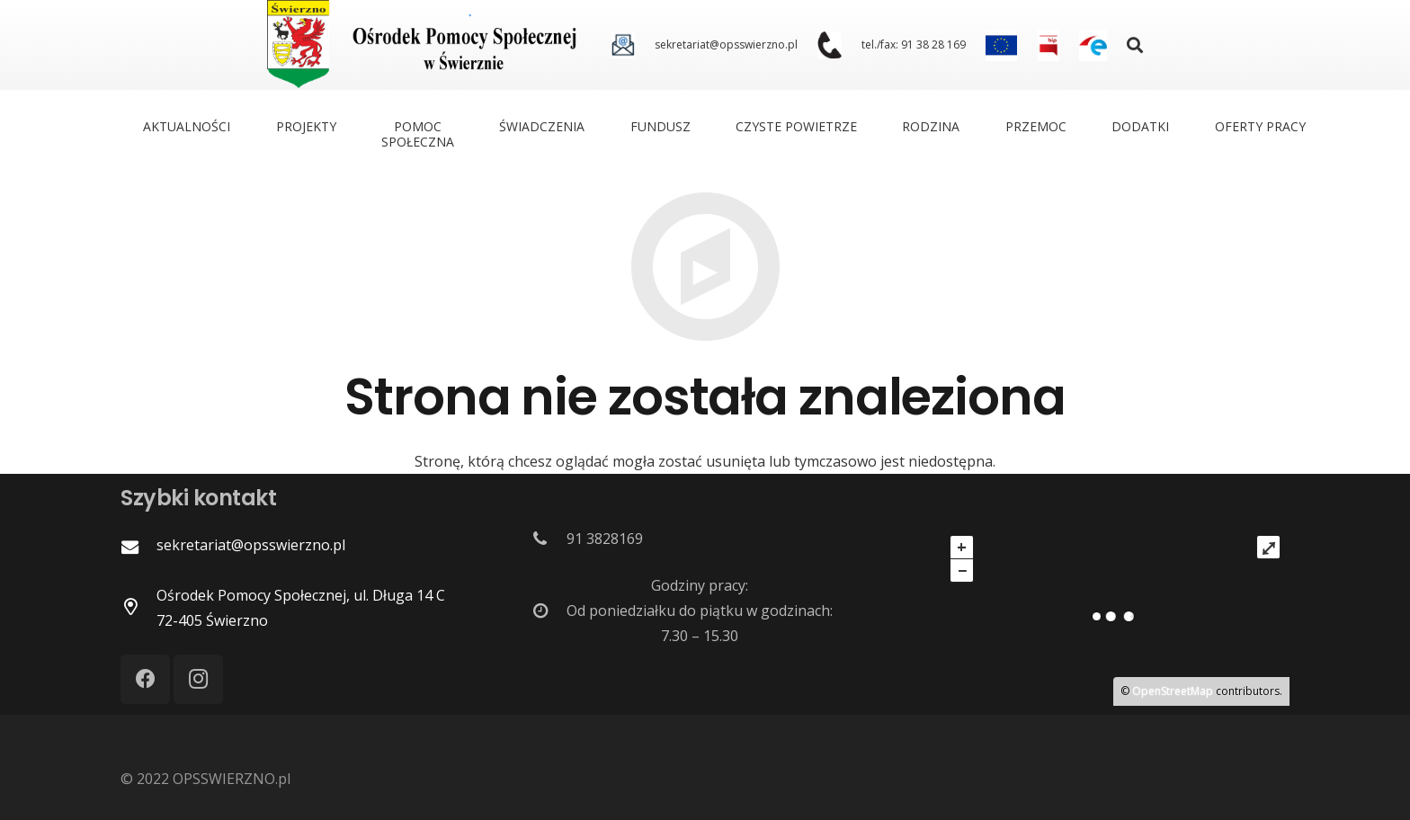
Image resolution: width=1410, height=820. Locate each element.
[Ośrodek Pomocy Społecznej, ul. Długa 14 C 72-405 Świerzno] (138, 607)
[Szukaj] (1136, 45)
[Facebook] (145, 679)
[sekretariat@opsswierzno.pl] (138, 547)
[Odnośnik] (622, 44)
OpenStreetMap (1172, 691)
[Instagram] (198, 679)
